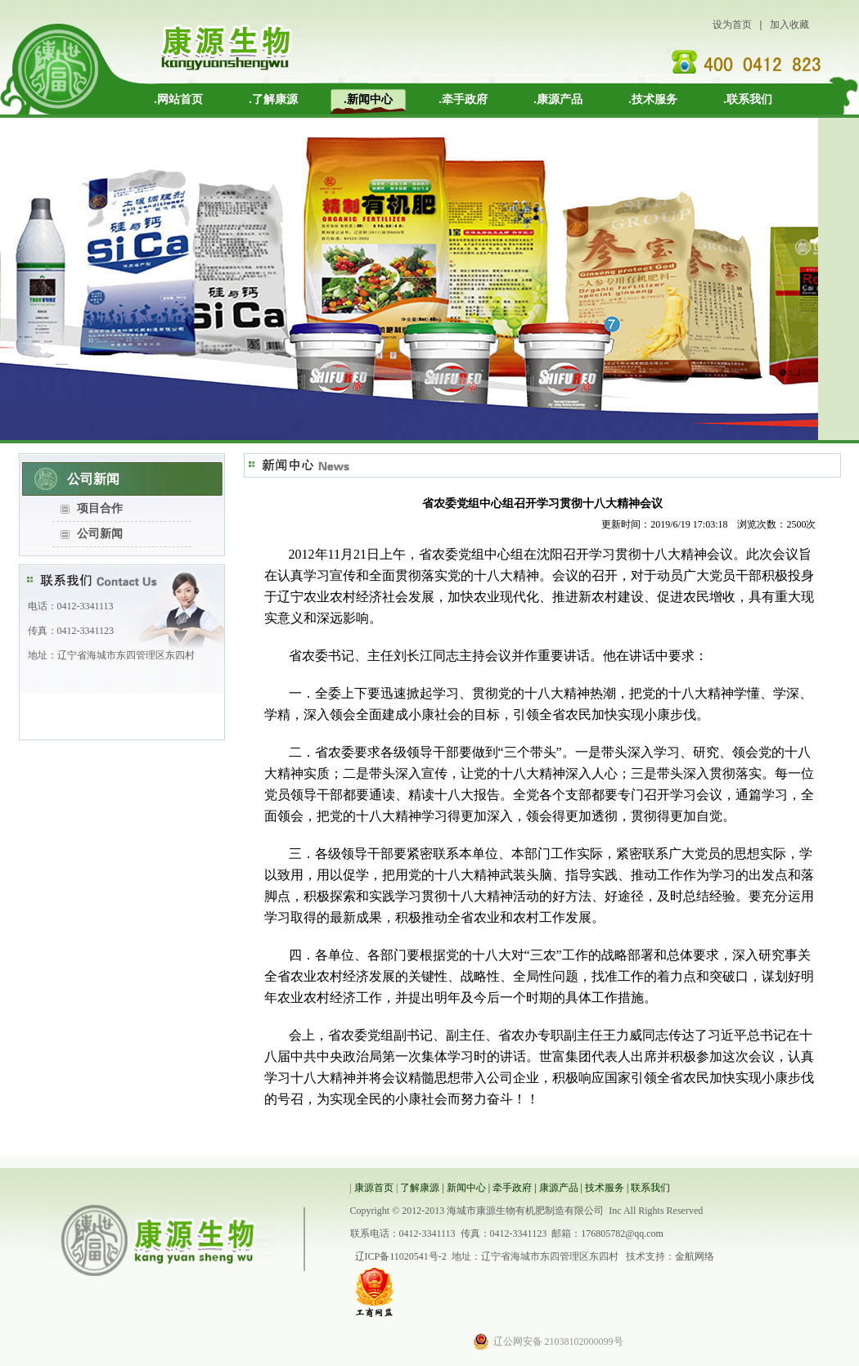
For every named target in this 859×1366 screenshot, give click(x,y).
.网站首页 (178, 99)
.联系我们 (747, 99)
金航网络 (694, 1256)
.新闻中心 (368, 99)
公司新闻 (100, 534)
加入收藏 (789, 24)
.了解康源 (273, 99)
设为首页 (732, 24)
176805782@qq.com (622, 1233)
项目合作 (100, 508)
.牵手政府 (463, 99)
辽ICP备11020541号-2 (401, 1256)
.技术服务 (652, 99)
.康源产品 (557, 99)
